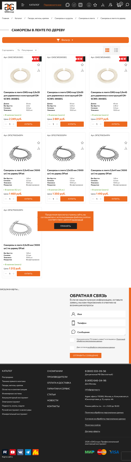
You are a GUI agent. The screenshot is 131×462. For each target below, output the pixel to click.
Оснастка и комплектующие (14, 389)
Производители (57, 377)
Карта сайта (7, 457)
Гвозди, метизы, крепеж (12, 385)
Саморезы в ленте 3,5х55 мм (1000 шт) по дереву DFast (65, 172)
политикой (77, 219)
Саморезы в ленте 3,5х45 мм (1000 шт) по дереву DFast (22, 172)
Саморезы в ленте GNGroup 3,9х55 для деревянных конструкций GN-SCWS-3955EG (65, 95)
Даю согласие (96, 347)
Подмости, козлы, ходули (13, 406)
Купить (28, 124)
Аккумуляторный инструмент (15, 397)
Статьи (51, 394)
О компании (55, 371)
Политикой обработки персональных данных (101, 340)
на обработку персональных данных (101, 347)
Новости (52, 400)
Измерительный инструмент (14, 414)
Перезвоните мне (52, 4)
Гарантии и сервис (58, 389)
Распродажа (7, 377)
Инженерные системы (12, 393)
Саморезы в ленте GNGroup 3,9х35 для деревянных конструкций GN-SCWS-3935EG (22, 95)
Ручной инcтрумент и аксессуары (16, 410)
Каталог (7, 371)
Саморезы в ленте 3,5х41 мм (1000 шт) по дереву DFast (109, 172)
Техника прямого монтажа (13, 381)
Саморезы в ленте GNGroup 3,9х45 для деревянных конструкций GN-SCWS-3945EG (109, 95)
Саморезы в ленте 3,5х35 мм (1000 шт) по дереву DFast (22, 246)
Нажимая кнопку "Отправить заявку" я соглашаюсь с (101, 340)
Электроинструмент (11, 401)
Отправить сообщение (85, 355)
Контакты (53, 406)
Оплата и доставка (59, 383)
